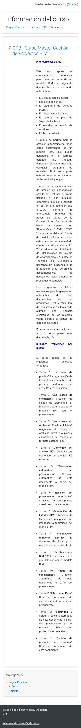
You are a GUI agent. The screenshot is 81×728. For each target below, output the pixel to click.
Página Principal (15, 27)
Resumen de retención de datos (21, 723)
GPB (44, 27)
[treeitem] (40, 682)
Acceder (72, 4)
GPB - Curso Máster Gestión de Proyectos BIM (40, 50)
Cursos (34, 27)
